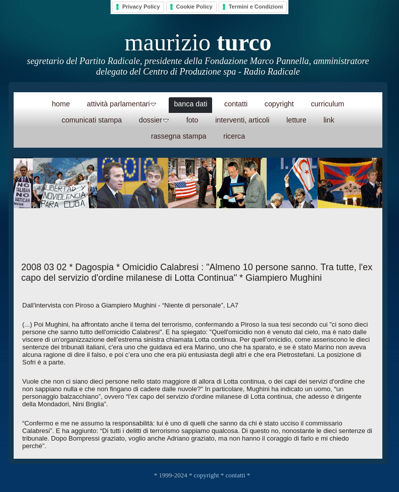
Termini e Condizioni (256, 7)
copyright (206, 475)
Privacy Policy (141, 7)
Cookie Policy (194, 7)
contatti (235, 475)
